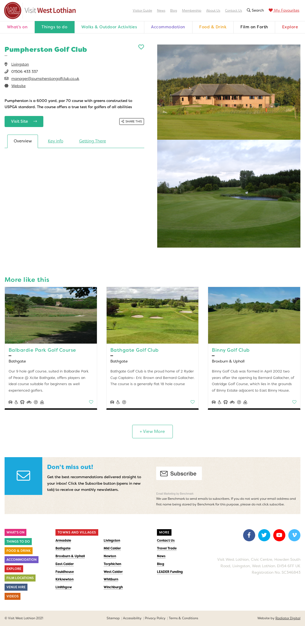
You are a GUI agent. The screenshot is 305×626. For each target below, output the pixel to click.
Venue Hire (16, 587)
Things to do (54, 27)
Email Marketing (166, 493)
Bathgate (63, 548)
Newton (110, 556)
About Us (213, 10)
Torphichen (112, 564)
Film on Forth (254, 27)
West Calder (113, 572)
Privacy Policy (155, 618)
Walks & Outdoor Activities (109, 27)
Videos (12, 596)
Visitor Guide (142, 10)
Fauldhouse (64, 572)
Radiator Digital (287, 618)
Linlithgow (63, 587)
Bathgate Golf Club (134, 350)
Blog (173, 10)
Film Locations (20, 578)
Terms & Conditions (183, 618)
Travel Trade (167, 548)
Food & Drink (212, 27)
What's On (15, 532)
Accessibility (132, 618)
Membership (191, 10)
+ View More (152, 431)
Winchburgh (113, 587)
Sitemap (113, 618)
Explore (290, 27)
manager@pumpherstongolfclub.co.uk (45, 78)
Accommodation (168, 27)
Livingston (20, 64)
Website (18, 85)
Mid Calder (112, 548)
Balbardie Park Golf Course (42, 350)
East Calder (64, 564)
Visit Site (24, 121)
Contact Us (233, 10)
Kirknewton (64, 579)
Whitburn (111, 579)
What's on (17, 27)
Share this (131, 121)
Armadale (63, 540)
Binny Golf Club (231, 350)
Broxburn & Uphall (70, 556)
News (161, 10)
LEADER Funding (170, 572)
